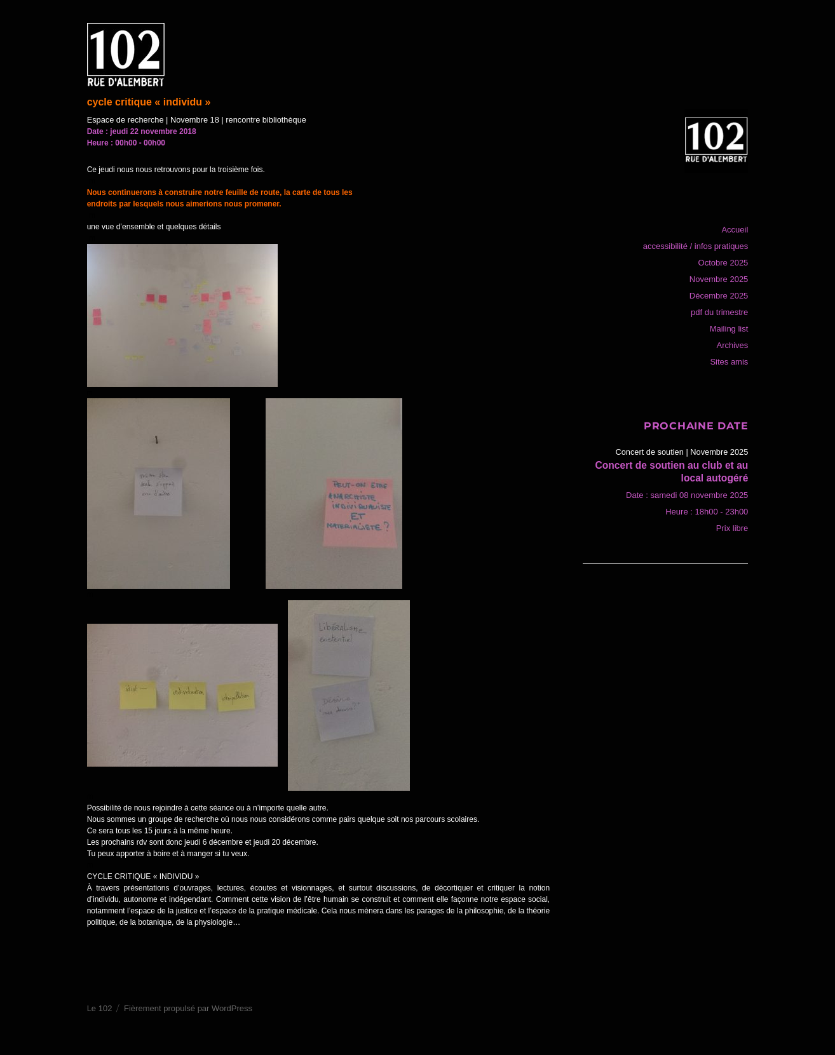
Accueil (734, 229)
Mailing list (729, 328)
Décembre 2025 (719, 295)
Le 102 (99, 1008)
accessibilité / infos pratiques (695, 246)
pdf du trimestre (719, 312)
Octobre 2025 (723, 262)
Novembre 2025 (719, 279)
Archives (732, 345)
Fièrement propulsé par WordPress (188, 1008)
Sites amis (729, 361)
